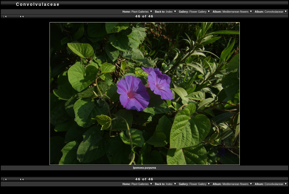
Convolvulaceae (275, 11)
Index (171, 11)
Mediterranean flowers (237, 11)
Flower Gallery (199, 11)
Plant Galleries (142, 11)
